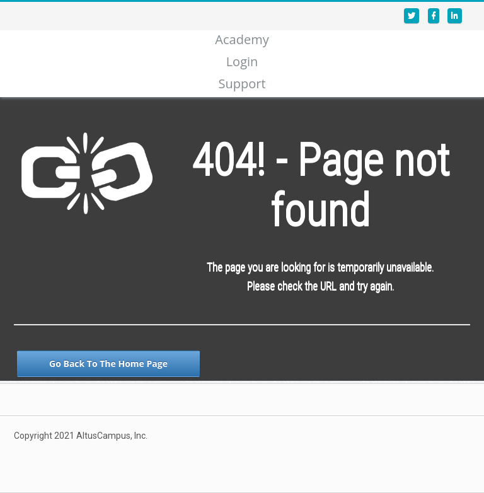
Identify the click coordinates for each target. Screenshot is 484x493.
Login (242, 61)
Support (241, 83)
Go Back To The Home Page (108, 363)
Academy (241, 39)
